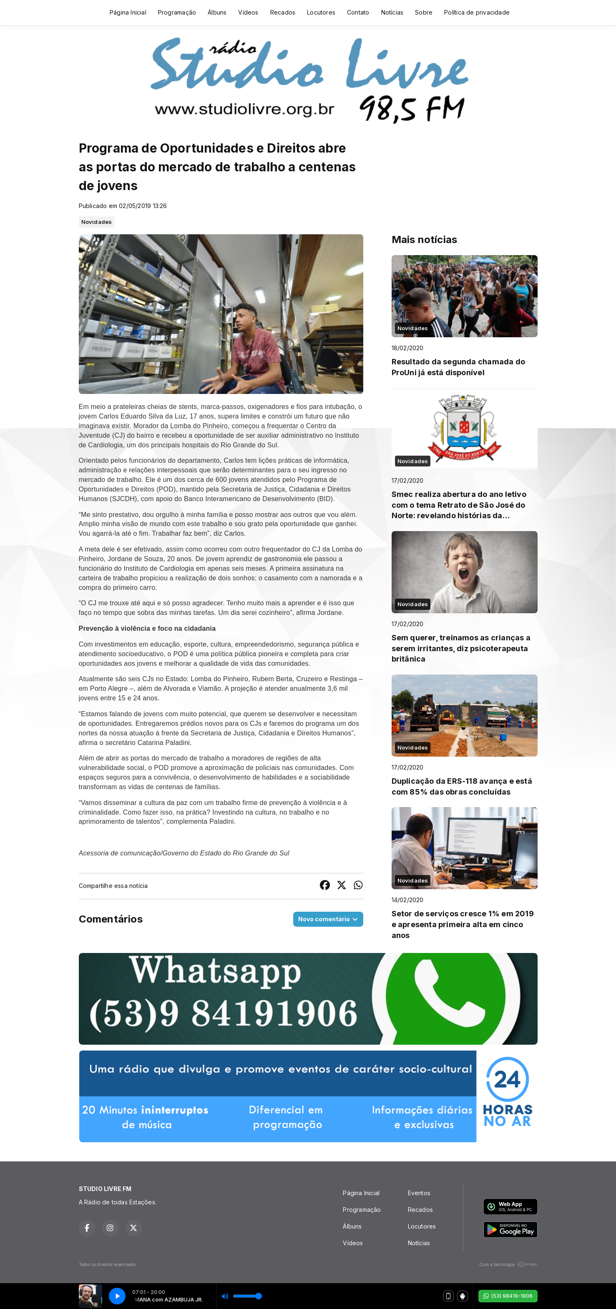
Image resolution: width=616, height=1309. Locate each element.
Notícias (392, 12)
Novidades (96, 221)
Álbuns (217, 12)
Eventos (419, 1192)
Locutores (321, 12)
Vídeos (248, 12)
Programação (177, 12)
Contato (358, 12)
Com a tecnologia (508, 1264)
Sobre (423, 12)
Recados (282, 12)
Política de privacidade (477, 12)
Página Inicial (128, 12)
